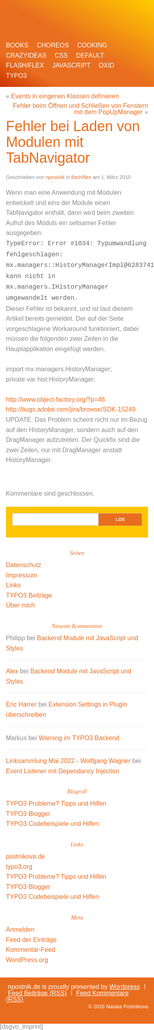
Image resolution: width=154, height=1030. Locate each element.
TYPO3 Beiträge (29, 595)
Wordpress (124, 986)
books (17, 45)
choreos (53, 45)
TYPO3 (16, 75)
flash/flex (25, 65)
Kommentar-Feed (30, 949)
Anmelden (20, 929)
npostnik (55, 177)
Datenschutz (23, 565)
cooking (92, 45)
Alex (12, 671)
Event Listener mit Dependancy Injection (62, 771)
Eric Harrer (21, 704)
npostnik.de (67, 13)
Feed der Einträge (31, 939)
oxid (106, 65)
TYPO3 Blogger (28, 813)
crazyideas (26, 55)
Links (13, 585)
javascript (71, 65)
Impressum (21, 575)
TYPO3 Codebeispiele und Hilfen (52, 823)
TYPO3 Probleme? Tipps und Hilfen (56, 803)
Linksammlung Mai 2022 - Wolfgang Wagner (68, 760)
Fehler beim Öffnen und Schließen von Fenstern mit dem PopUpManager (80, 108)
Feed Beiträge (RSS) (37, 993)
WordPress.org (27, 960)
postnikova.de (25, 856)
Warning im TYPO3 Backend (79, 738)
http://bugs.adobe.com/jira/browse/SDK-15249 (70, 409)
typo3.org (19, 866)
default (90, 55)
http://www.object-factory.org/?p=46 (55, 399)
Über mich (20, 605)
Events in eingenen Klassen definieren (65, 96)
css (61, 55)
